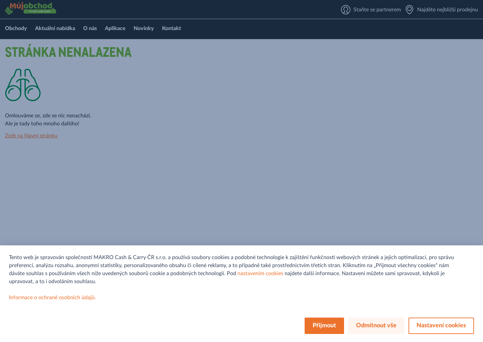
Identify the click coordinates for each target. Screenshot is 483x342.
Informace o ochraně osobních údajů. (52, 297)
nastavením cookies (260, 273)
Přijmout (324, 326)
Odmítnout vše (376, 326)
